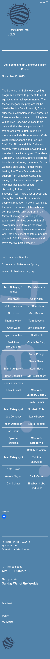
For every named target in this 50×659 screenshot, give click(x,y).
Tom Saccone (11, 545)
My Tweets (7, 622)
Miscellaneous (23, 549)
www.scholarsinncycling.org (18, 271)
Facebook (7, 603)
